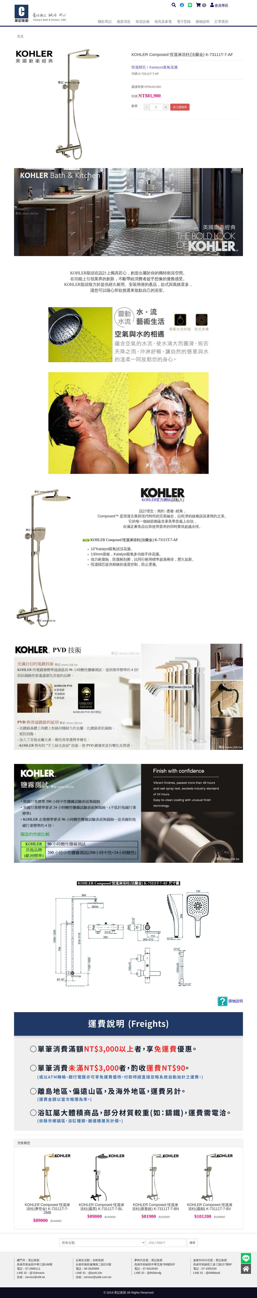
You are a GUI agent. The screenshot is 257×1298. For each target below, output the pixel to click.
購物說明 (202, 22)
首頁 (20, 36)
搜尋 (192, 1242)
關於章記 (105, 22)
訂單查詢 (221, 22)
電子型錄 (184, 22)
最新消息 (124, 22)
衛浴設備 (142, 22)
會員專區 (221, 5)
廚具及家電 (163, 22)
